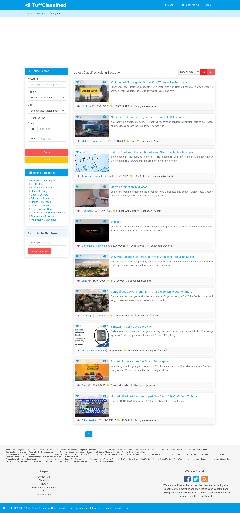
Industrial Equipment (93, 350)
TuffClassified (45, 5)
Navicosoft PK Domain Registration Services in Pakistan (146, 117)
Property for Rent (35, 452)
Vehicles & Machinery (43, 187)
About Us (44, 480)
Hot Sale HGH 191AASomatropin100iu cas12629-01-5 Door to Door (154, 396)
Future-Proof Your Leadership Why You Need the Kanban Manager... (153, 152)
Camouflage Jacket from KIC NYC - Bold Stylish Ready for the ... (151, 291)
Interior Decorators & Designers (54, 457)
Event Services (146, 459)
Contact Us (44, 476)
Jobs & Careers (39, 194)
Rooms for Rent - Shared (95, 452)
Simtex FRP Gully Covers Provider (132, 326)
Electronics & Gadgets (43, 180)
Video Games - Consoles (186, 450)
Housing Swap (47, 452)
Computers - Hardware (94, 245)
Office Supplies (92, 454)
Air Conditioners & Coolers (34, 450)
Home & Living (39, 191)
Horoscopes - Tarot (65, 461)
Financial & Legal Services (162, 459)
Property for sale (21, 452)
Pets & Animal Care (41, 209)
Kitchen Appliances (168, 450)
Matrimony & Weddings (43, 219)
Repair (229, 459)
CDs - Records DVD (52, 450)
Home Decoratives (191, 454)
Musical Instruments (39, 454)
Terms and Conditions (44, 487)
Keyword (33, 78)
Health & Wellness (41, 201)
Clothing (86, 106)
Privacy (44, 483)
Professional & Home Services (48, 212)
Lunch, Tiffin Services (73, 459)
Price (31, 123)
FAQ (44, 491)
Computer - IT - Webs (120, 459)
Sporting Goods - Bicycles (118, 454)
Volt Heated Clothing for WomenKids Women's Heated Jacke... (150, 82)
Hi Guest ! (170, 4)
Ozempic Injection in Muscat (129, 187)
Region (32, 91)
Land (84, 280)
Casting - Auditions (89, 459)
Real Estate (37, 184)
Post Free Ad (190, 4)
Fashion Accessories (160, 454)
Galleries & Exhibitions (57, 454)
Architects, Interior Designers (42, 459)
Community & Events (42, 216)
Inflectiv (116, 221)
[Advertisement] (120, 42)
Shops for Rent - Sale (113, 452)
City (30, 104)
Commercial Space (67, 452)
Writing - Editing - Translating (17, 461)
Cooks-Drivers (134, 459)
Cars (84, 385)
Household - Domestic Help (202, 459)
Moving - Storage (220, 459)
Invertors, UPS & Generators (149, 450)
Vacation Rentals (128, 452)
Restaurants (59, 459)
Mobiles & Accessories (94, 141)
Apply (47, 152)
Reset (47, 159)
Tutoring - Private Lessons (96, 176)
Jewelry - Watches (177, 454)
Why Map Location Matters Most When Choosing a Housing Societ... (153, 256)
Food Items (103, 454)
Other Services (90, 420)
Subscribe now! (39, 251)
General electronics (130, 450)
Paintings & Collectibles (76, 454)
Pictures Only (37, 117)
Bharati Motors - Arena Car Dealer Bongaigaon (140, 361)
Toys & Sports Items (136, 454)
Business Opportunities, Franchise (43, 461)
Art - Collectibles (24, 454)
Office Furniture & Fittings (31, 457)
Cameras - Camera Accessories (110, 450)
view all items (201, 450)
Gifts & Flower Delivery (182, 459)
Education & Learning (42, 198)
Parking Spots (80, 452)
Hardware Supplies (13, 457)
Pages (208, 4)
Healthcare (88, 210)
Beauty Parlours (104, 459)
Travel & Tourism (40, 205)
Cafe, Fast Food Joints (81, 461)
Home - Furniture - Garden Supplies (213, 454)
